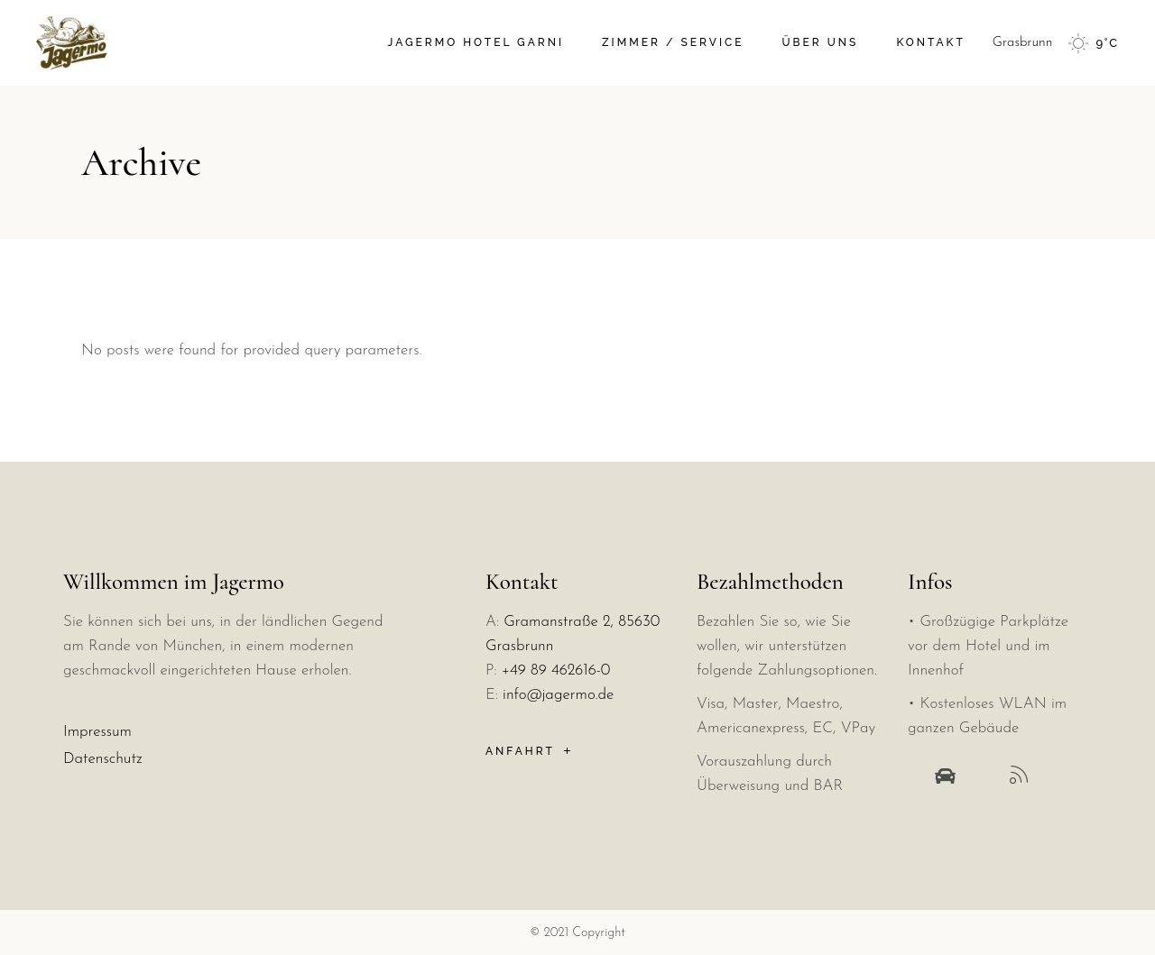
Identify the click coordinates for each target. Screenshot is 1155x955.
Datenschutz (103, 759)
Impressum (97, 731)
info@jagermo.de (558, 694)
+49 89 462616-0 (556, 670)
